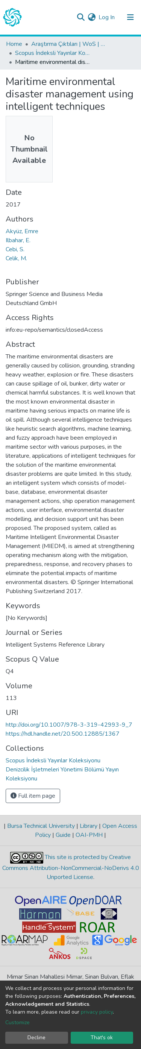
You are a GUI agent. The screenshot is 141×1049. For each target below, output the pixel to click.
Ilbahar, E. (18, 240)
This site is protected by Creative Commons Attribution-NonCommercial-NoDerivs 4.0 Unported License (70, 867)
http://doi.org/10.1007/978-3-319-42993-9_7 (69, 725)
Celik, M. (16, 258)
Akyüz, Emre (22, 231)
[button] (91, 17)
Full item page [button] (33, 796)
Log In (107, 17)
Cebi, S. (15, 249)
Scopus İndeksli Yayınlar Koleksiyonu (52, 53)
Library (88, 826)
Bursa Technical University (41, 826)
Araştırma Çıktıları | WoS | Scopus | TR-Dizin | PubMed (68, 44)
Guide (63, 835)
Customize (17, 1022)
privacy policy (97, 1012)
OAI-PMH (89, 835)
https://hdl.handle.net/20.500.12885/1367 (63, 734)
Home (14, 44)
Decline (36, 1037)
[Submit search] (80, 17)
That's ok (102, 1037)
